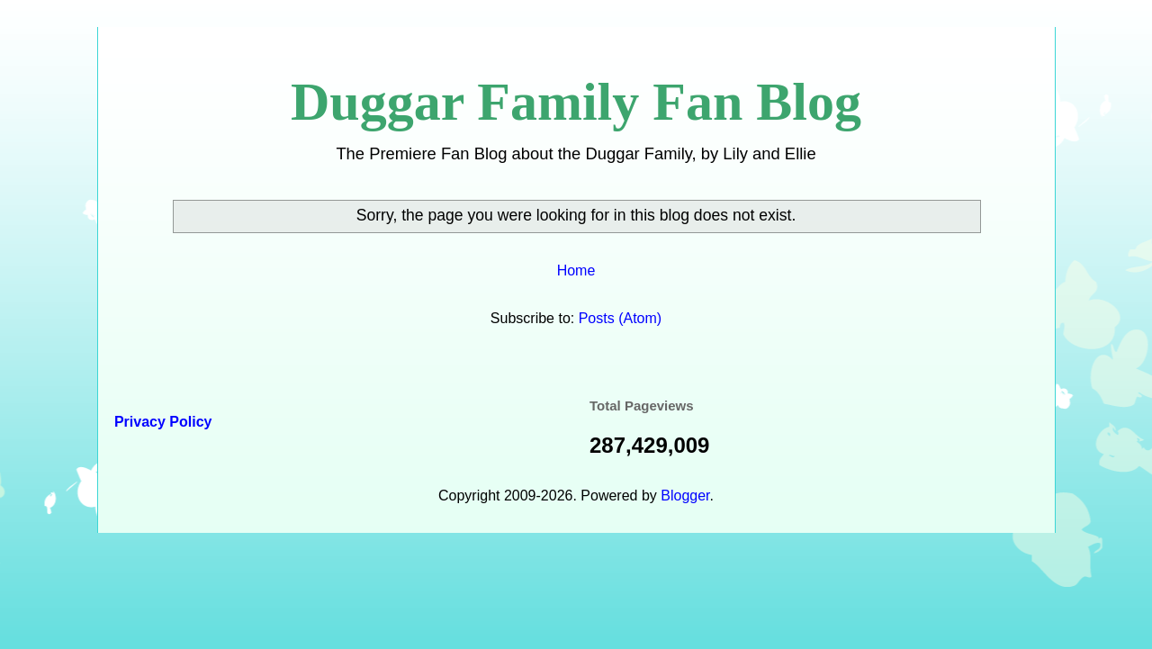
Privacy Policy (161, 421)
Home (576, 270)
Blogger (685, 495)
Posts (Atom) (620, 318)
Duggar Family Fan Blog (576, 101)
